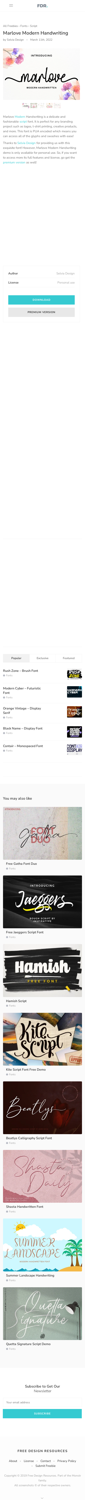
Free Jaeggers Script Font (25, 932)
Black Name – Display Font (22, 728)
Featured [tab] (69, 658)
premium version (14, 162)
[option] (41, 74)
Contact (45, 1461)
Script (33, 26)
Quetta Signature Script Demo (28, 1344)
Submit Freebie (45, 1466)
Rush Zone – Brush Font (20, 671)
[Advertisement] (42, 215)
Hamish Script (16, 1001)
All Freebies (10, 26)
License (29, 1461)
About (13, 1461)
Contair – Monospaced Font (23, 746)
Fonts (24, 26)
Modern (20, 117)
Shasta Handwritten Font (24, 1207)
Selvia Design (26, 143)
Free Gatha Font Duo (21, 864)
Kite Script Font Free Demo (26, 1069)
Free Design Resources (43, 1451)
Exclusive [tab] (43, 658)
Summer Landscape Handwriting (30, 1275)
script (23, 122)
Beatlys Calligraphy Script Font (29, 1138)
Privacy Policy (66, 1461)
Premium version (41, 312)
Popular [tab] (16, 658)
